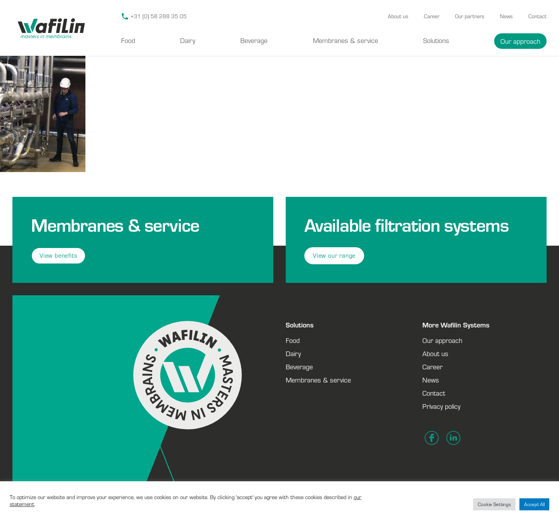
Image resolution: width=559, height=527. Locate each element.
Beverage (253, 40)
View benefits (58, 255)
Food (128, 40)
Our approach (520, 41)
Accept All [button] (534, 504)
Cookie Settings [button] (494, 504)
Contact (537, 16)
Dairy (187, 40)
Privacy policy (441, 406)
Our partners (469, 16)
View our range (334, 255)
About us (398, 16)
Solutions (436, 40)
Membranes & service (345, 40)
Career (431, 16)
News (506, 16)
